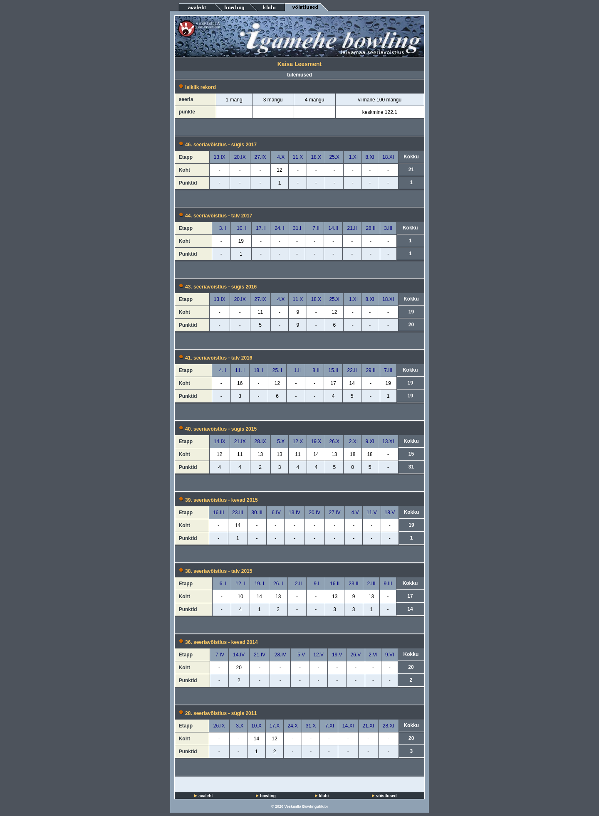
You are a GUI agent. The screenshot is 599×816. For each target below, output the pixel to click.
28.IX (260, 441)
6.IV (275, 512)
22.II (351, 370)
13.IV (294, 512)
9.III (388, 584)
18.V (389, 512)
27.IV (334, 512)
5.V (300, 655)
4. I (221, 370)
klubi (324, 796)
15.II (333, 370)
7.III (388, 370)
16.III (218, 512)
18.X (316, 157)
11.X (298, 157)
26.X (334, 441)
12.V (318, 655)
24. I (279, 228)
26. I (278, 584)
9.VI (389, 655)
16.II (334, 584)
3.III (388, 228)
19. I (259, 584)
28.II (370, 228)
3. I (221, 228)
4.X (280, 157)
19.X (316, 441)
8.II (314, 370)
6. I (221, 584)
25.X (334, 157)
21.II (351, 228)
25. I (277, 370)
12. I (240, 584)
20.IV (314, 512)
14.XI (348, 726)
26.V (356, 655)
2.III (371, 584)
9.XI (369, 441)
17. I (260, 228)
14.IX (219, 441)
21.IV (259, 655)
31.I (297, 228)
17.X (275, 726)
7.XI (329, 726)
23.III (237, 512)
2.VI (373, 655)
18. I (258, 370)
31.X (311, 726)
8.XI (369, 157)
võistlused (386, 796)
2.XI (352, 441)
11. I (240, 370)
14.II (333, 228)
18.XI (388, 157)
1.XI (352, 157)
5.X (280, 441)
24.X (292, 726)
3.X (238, 726)
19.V (337, 655)
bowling (268, 796)
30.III (256, 512)
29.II (370, 370)
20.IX (240, 157)
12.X (298, 441)
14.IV (239, 655)
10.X (256, 726)
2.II (297, 584)
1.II (296, 370)
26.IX (219, 726)
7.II (314, 228)
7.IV (219, 655)
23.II (353, 584)
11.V (371, 512)
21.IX (240, 441)
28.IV (280, 655)
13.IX (219, 157)
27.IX (260, 157)
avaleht (205, 796)
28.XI (388, 726)
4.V (354, 512)
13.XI (388, 441)
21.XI (368, 726)
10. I (241, 228)
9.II (316, 584)
